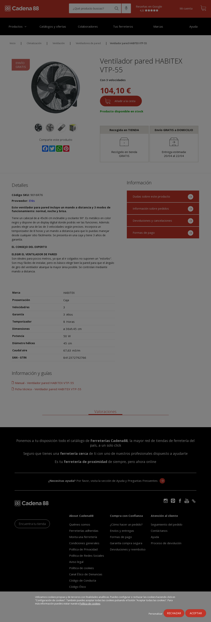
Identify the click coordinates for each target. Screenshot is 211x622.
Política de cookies (89, 603)
